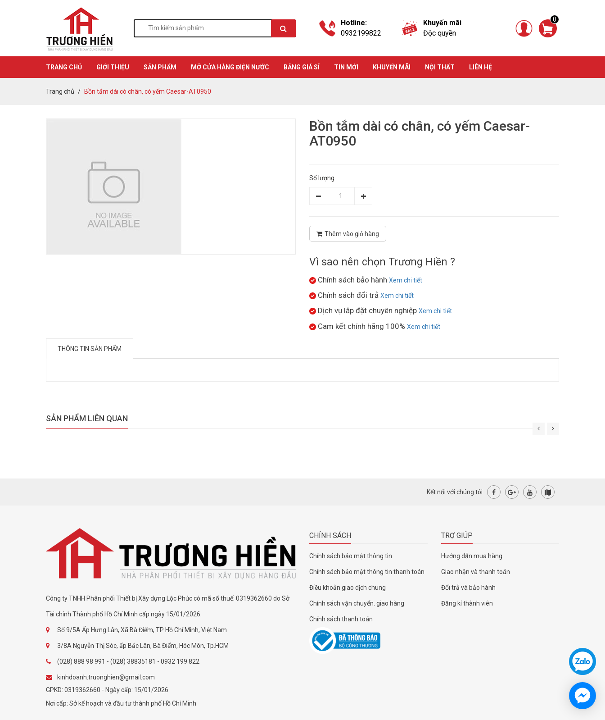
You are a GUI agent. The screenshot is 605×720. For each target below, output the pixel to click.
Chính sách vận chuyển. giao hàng (356, 603)
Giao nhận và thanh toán (475, 571)
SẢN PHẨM (160, 67)
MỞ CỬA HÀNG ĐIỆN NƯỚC (230, 67)
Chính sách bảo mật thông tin (350, 556)
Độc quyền (439, 33)
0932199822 (361, 33)
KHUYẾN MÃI (392, 67)
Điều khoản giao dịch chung (347, 587)
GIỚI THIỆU (112, 67)
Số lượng (321, 178)
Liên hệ (480, 67)
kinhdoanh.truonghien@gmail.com (106, 677)
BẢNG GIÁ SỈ (302, 67)
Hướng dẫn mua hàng (471, 556)
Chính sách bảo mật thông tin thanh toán (366, 571)
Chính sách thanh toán (341, 619)
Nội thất (440, 67)
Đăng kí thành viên (467, 603)
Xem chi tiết (405, 280)
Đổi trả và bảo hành (468, 587)
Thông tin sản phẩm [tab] (90, 348)
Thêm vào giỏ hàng (347, 233)
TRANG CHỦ (64, 67)
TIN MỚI (346, 67)
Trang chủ (60, 91)
